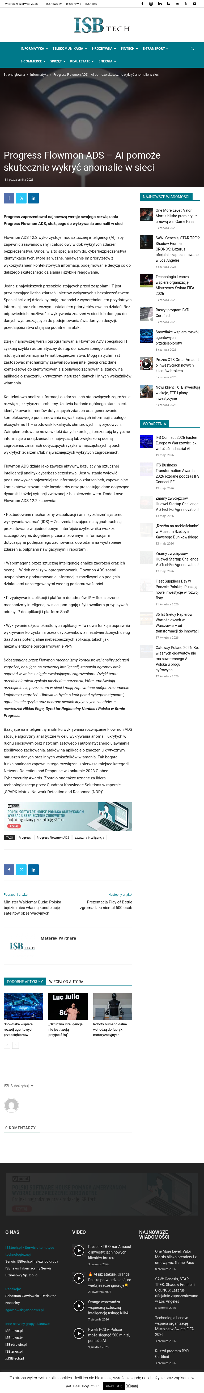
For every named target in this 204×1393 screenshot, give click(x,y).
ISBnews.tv (14, 1338)
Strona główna (14, 74)
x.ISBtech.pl (14, 1358)
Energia (107, 61)
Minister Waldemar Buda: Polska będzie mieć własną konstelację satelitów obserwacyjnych (32, 908)
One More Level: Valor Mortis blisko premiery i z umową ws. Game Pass (176, 216)
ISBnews (91, 4)
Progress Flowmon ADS (53, 837)
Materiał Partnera (58, 938)
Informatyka (34, 48)
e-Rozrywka (104, 48)
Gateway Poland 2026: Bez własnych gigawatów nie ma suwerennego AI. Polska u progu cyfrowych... (178, 658)
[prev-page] (7, 1045)
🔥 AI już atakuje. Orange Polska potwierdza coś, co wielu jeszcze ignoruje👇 (109, 1280)
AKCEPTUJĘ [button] (114, 1386)
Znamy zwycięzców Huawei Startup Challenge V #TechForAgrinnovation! (177, 504)
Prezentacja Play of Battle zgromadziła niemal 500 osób (106, 905)
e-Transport (156, 48)
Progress (25, 837)
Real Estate (82, 61)
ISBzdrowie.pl (16, 1345)
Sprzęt (58, 61)
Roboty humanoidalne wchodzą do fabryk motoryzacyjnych (110, 1029)
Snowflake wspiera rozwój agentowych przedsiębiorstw (18, 1029)
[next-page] (15, 1045)
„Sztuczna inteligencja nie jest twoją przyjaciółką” (65, 1029)
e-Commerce (33, 61)
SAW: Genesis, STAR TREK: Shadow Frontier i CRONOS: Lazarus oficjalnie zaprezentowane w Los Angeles (178, 249)
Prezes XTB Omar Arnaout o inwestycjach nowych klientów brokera (177, 365)
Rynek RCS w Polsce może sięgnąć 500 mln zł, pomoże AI (109, 1335)
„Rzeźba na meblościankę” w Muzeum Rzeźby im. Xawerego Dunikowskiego (177, 531)
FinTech (129, 48)
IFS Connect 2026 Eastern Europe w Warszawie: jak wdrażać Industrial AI (177, 443)
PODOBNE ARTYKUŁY (25, 982)
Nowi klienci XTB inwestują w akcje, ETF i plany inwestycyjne (178, 393)
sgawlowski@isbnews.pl (24, 1310)
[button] (192, 48)
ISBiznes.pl (14, 1351)
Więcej (132, 1385)
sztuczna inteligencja (89, 837)
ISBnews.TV (54, 4)
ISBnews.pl (14, 1331)
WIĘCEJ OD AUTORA (66, 982)
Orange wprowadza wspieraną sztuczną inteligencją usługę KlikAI (109, 1307)
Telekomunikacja (70, 48)
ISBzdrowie (73, 4)
